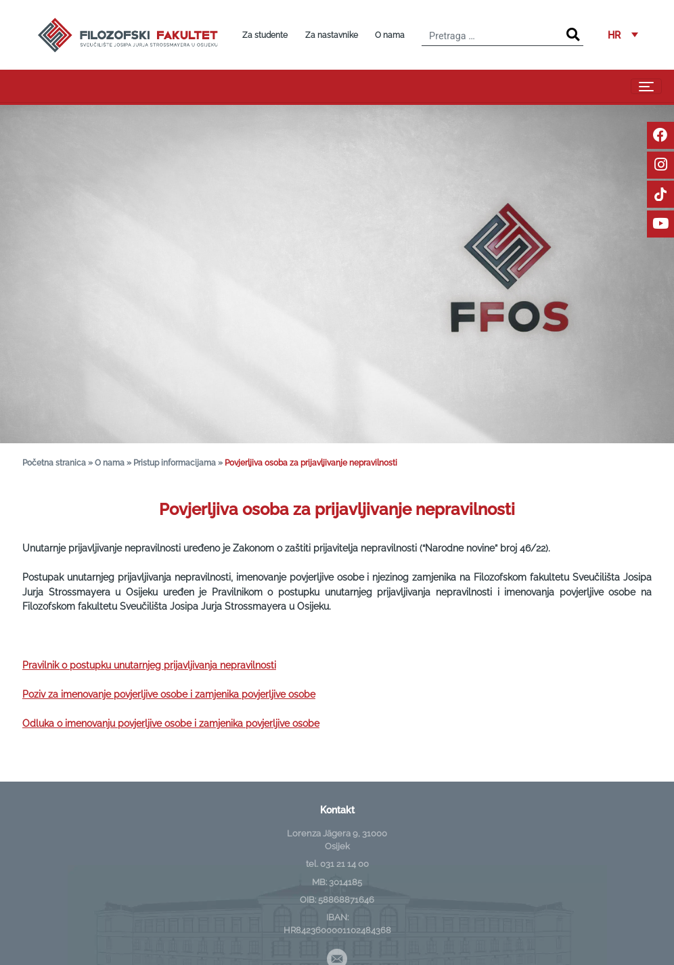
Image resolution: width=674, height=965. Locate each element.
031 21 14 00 (344, 864)
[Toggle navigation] (646, 86)
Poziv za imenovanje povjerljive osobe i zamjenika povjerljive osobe (168, 694)
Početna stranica (54, 462)
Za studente (265, 35)
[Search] (572, 34)
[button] (623, 34)
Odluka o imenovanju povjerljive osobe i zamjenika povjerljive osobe (170, 723)
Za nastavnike (331, 35)
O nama (390, 35)
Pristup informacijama (174, 462)
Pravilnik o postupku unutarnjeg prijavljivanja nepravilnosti (149, 665)
